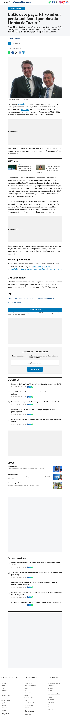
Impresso (5, 713)
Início (11, 38)
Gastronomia (51, 685)
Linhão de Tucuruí (15, 302)
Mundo (3, 693)
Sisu (26, 700)
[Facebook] (53, 3)
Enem (26, 690)
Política (17, 38)
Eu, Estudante (30, 677)
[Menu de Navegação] (4, 2)
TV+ (49, 707)
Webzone (50, 688)
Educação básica (29, 680)
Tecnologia (4, 707)
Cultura (26, 695)
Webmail (50, 690)
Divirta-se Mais (54, 694)
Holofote (3, 705)
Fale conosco (28, 707)
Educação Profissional (30, 703)
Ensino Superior (29, 683)
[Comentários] (23, 53)
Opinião (3, 703)
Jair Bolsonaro (23, 104)
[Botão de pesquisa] (9, 2)
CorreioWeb (53, 677)
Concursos (29, 711)
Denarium (25, 109)
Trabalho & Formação (30, 685)
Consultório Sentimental (54, 683)
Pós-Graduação (29, 705)
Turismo (3, 710)
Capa (2, 680)
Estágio (26, 688)
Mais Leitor (51, 709)
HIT (49, 704)
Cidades (3, 683)
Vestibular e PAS (29, 698)
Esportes (3, 698)
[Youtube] (63, 3)
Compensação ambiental (44, 298)
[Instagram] (60, 3)
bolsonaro (29, 298)
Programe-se (51, 699)
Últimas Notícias (29, 693)
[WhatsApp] (49, 3)
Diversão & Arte (5, 695)
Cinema (50, 697)
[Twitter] (56, 3)
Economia (4, 690)
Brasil (2, 688)
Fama (49, 680)
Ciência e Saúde (5, 700)
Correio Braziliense (9, 677)
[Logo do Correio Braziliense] (22, 2)
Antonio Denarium (16, 298)
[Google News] (67, 3)
